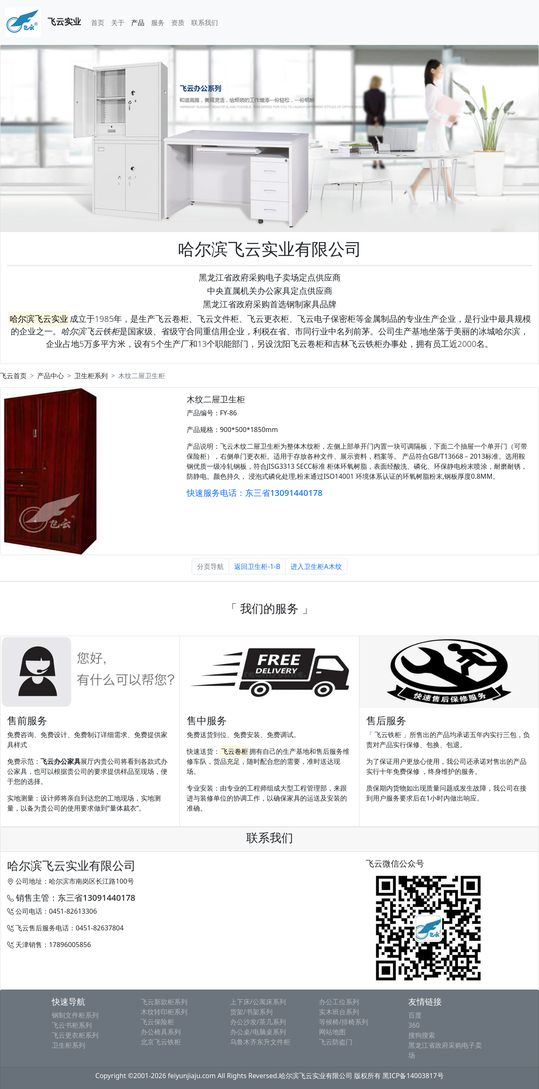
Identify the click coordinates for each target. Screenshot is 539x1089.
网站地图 (332, 1031)
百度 (415, 1015)
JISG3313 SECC (289, 466)
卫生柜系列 (91, 375)
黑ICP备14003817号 (412, 1075)
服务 (157, 22)
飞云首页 (13, 375)
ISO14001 (339, 476)
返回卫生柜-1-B (257, 566)
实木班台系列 (339, 1011)
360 (414, 1025)
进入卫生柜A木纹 (316, 566)
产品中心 (50, 375)
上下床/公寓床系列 (258, 1001)
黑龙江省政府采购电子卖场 (445, 1050)
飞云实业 (43, 22)
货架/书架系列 (251, 1011)
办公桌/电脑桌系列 (258, 1031)
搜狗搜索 (421, 1035)
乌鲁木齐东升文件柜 (260, 1041)
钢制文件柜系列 (75, 1015)
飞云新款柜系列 (164, 1001)
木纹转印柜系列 (164, 1011)
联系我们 (204, 22)
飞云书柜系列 (72, 1025)
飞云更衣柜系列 (75, 1035)
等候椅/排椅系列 (343, 1021)
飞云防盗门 (335, 1041)
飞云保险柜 (157, 1021)
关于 (117, 22)
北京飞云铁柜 (161, 1041)
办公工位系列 (339, 1001)
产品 (137, 22)
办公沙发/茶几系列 (258, 1021)
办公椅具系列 (161, 1031)
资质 (178, 22)
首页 (97, 22)
